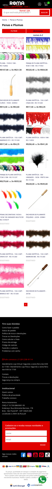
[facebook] (23, 455)
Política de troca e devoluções (14, 333)
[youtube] (35, 455)
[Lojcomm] (34, 485)
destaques (38, 31)
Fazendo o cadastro (10, 348)
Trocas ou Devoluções (11, 336)
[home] (17, 4)
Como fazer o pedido (10, 328)
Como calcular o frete (10, 339)
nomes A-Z (38, 35)
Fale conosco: (17, 359)
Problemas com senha (11, 351)
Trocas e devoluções (10, 377)
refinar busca (14, 31)
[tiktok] (47, 455)
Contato (5, 374)
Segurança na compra (11, 380)
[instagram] (29, 455)
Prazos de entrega (9, 342)
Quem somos (7, 392)
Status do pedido (9, 330)
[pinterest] (41, 455)
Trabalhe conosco (9, 398)
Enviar (42, 445)
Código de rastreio (9, 345)
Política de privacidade (11, 395)
